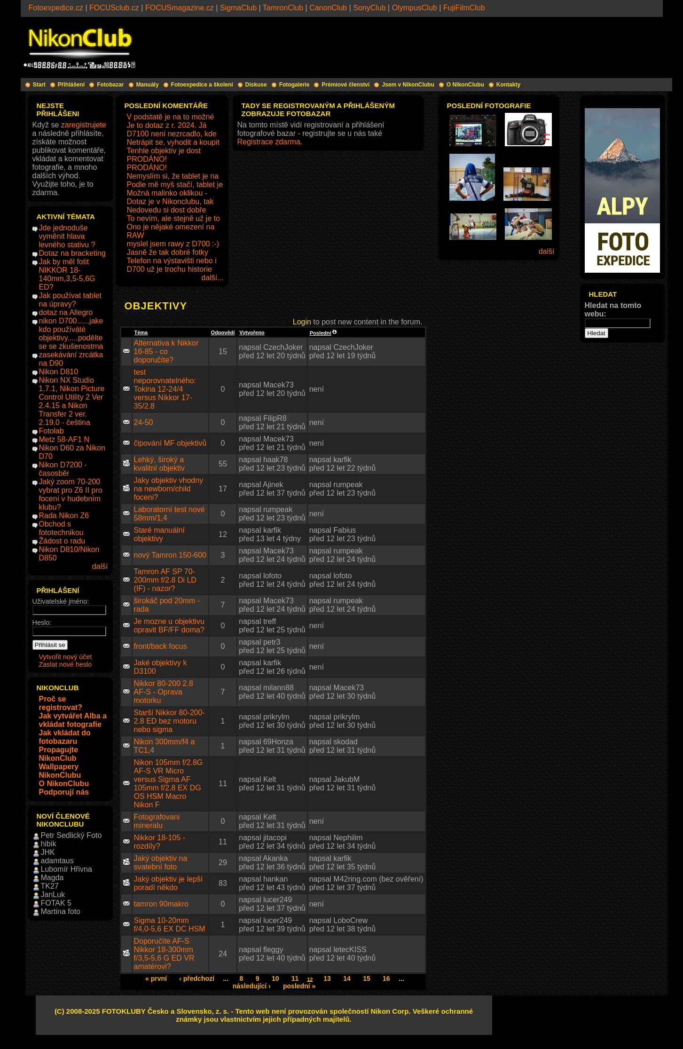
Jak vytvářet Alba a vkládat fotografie (73, 720)
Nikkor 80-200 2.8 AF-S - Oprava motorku (163, 691)
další (100, 566)
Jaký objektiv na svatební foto (161, 862)
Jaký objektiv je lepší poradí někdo (168, 883)
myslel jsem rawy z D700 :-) (173, 244)
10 (275, 978)
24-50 (143, 422)
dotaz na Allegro (66, 312)
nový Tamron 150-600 (170, 555)
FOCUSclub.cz (114, 8)
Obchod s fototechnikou (61, 528)
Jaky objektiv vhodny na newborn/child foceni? (169, 488)
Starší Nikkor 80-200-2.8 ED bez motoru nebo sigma (169, 721)
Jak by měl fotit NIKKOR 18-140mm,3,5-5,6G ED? (67, 274)
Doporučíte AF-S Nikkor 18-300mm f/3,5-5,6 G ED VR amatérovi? (164, 953)
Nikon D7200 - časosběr (63, 469)
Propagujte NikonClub (59, 754)
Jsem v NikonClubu (408, 84)
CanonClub (328, 8)
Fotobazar (110, 84)
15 (366, 978)
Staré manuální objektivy (159, 534)
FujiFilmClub (464, 8)
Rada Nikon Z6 (64, 516)
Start (39, 84)
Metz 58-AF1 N (64, 439)
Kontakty (508, 84)
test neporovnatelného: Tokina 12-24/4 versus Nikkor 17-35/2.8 (165, 389)
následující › (252, 986)
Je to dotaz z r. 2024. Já (167, 125)
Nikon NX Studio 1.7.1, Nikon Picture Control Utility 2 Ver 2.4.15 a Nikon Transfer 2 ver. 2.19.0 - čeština (72, 401)
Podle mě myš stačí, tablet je (175, 185)
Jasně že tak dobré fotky (167, 252)
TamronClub (283, 8)
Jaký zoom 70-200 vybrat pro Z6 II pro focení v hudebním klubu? (70, 494)
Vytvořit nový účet (65, 657)
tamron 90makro (161, 904)
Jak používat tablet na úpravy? (70, 300)
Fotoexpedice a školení (202, 84)
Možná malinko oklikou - (167, 193)
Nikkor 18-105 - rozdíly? (159, 842)
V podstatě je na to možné (170, 117)
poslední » (299, 986)
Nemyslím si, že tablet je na (173, 176)
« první (156, 978)
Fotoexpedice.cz (56, 8)
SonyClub (369, 8)
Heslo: (42, 622)
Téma (141, 332)
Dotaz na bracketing (72, 253)
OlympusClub (414, 8)
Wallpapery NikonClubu (60, 771)
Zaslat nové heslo (65, 664)
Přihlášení (71, 84)
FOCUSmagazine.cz (179, 8)
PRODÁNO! (147, 159)
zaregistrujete (83, 125)
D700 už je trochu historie (169, 269)
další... (212, 278)
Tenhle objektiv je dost (164, 151)
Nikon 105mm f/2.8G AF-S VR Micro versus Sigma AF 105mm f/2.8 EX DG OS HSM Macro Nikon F (168, 783)
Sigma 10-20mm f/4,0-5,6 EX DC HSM (169, 924)
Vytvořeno (251, 332)
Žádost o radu (62, 541)
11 (295, 978)
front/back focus (160, 646)
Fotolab (51, 431)
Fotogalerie (294, 84)
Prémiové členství (345, 84)
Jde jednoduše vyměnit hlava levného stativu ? (67, 236)
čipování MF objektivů (170, 443)
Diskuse (256, 84)
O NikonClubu (465, 84)
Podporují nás (64, 792)
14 (347, 978)
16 (386, 978)
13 (327, 978)
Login (302, 322)
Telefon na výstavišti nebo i (172, 261)
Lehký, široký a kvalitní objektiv (159, 464)
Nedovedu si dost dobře (166, 210)
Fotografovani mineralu (157, 821)
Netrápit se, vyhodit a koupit (173, 142)
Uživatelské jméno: (60, 601)
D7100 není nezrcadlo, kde (172, 134)
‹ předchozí (196, 978)
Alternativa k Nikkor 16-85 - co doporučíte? (166, 351)
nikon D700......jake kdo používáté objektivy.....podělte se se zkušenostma (71, 333)
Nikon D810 (59, 372)
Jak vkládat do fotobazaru (65, 737)
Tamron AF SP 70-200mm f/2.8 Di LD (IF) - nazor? (165, 580)
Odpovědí (223, 332)
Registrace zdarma (268, 142)
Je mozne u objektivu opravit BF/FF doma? (169, 625)
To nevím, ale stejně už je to (173, 218)
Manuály (147, 84)
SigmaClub (238, 8)
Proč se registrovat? (60, 703)
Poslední (324, 333)
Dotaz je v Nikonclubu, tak (170, 201)
